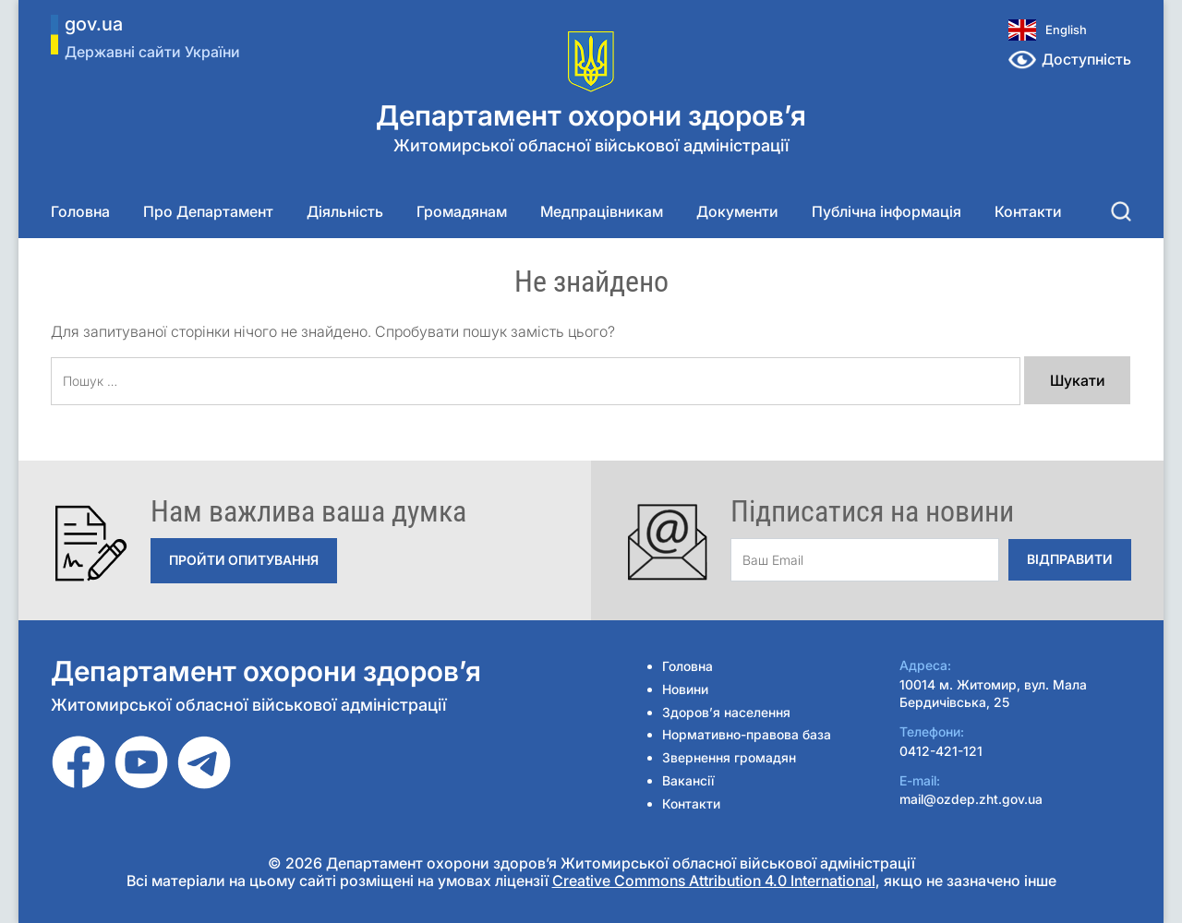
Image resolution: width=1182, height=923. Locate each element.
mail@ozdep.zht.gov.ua (971, 799)
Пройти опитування (244, 560)
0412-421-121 (941, 751)
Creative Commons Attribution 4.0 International (713, 880)
